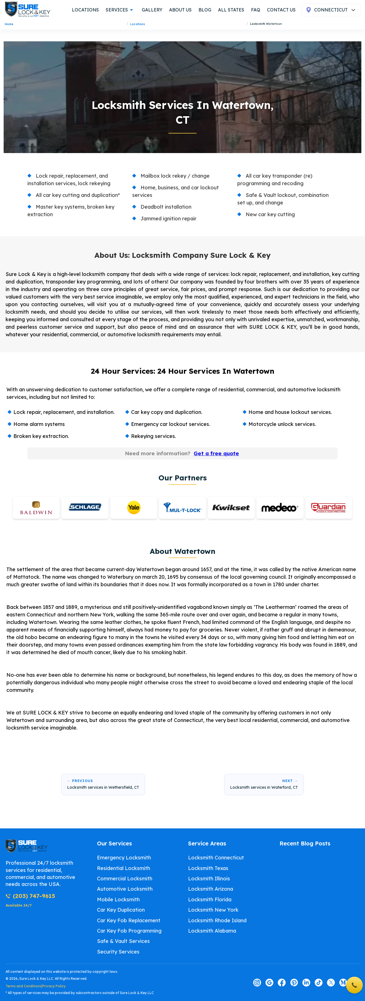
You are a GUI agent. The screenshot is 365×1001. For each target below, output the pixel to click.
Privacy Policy (54, 986)
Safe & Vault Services (123, 941)
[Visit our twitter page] (331, 982)
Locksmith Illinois (209, 878)
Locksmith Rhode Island (217, 920)
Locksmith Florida (209, 899)
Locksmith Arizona (210, 889)
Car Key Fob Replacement (128, 920)
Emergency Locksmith (124, 857)
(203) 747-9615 (30, 895)
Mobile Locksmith (118, 899)
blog (204, 10)
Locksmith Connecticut (216, 857)
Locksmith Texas (208, 868)
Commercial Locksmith (124, 878)
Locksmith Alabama (212, 931)
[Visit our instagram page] (257, 982)
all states (231, 10)
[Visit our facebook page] (282, 982)
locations (85, 10)
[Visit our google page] (269, 982)
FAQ (255, 10)
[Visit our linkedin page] (306, 982)
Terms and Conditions (23, 986)
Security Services (118, 951)
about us (180, 10)
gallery (152, 10)
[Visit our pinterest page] (294, 982)
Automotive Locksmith (125, 889)
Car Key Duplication (121, 910)
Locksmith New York (213, 910)
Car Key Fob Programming (129, 931)
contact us (281, 10)
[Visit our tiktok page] (319, 982)
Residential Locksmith (123, 868)
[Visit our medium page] (343, 982)
